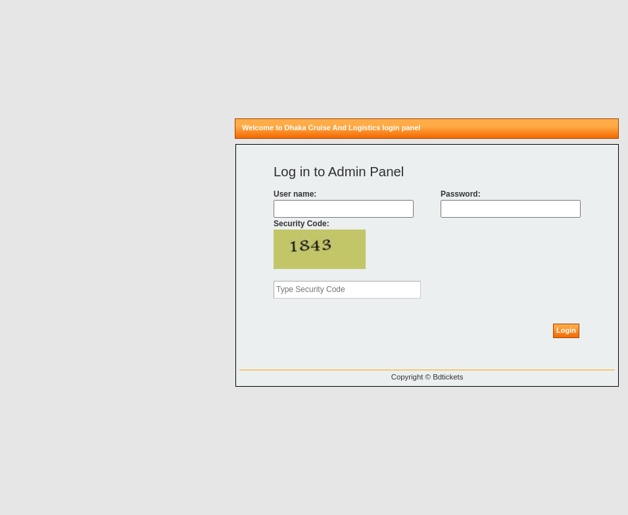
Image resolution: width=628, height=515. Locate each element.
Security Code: (301, 223)
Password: (461, 194)
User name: (295, 194)
